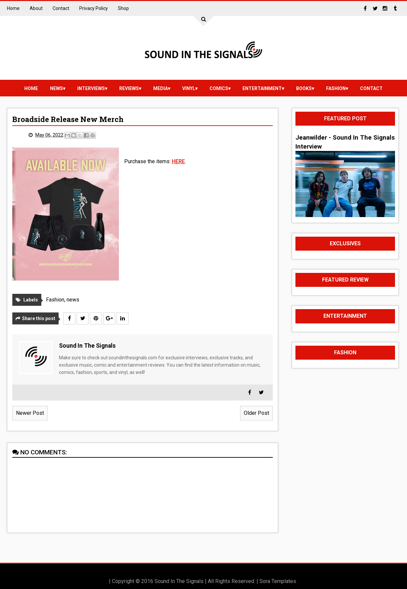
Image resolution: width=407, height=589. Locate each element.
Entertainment (262, 88)
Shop (123, 8)
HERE (178, 161)
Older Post (256, 413)
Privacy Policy (93, 8)
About (36, 8)
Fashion (336, 88)
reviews (129, 88)
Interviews (91, 88)
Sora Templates (277, 581)
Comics (218, 88)
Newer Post (30, 413)
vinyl (188, 88)
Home (13, 8)
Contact (61, 8)
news (56, 88)
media (160, 88)
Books (304, 88)
